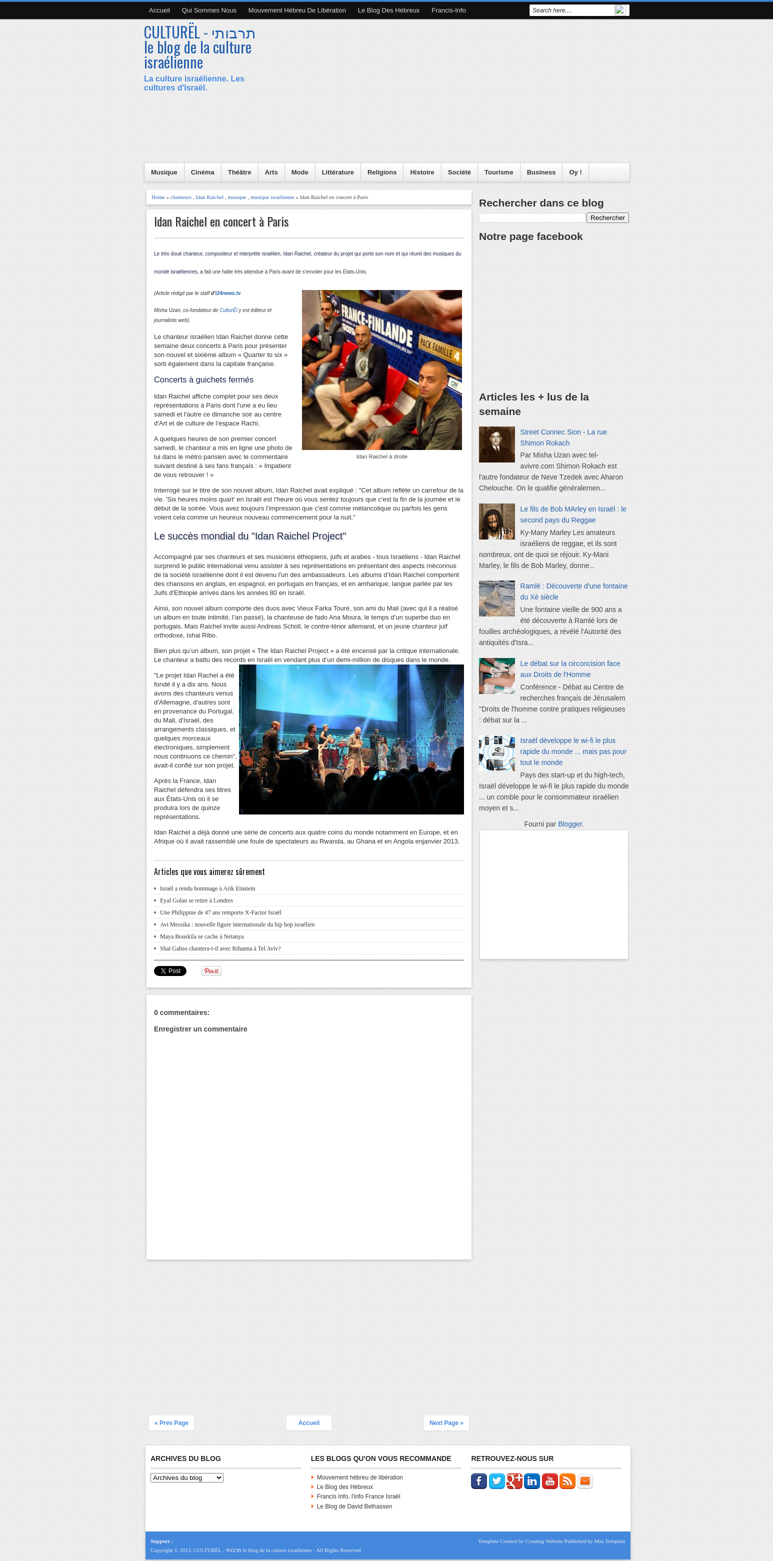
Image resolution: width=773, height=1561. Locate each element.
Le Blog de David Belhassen (354, 1506)
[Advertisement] (447, 92)
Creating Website (544, 1541)
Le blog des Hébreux (389, 10)
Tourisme (499, 172)
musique (237, 197)
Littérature (338, 172)
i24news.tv (227, 293)
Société (459, 172)
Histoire (422, 172)
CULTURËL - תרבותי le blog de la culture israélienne (200, 46)
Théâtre (240, 172)
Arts (271, 172)
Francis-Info (449, 10)
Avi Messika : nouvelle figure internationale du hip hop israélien (237, 924)
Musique (164, 172)
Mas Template (610, 1541)
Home (158, 197)
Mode (300, 172)
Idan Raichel (210, 197)
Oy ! (575, 172)
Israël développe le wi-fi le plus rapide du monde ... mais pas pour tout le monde (573, 751)
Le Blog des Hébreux (345, 1487)
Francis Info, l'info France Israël (358, 1496)
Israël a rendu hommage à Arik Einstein (208, 888)
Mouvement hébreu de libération (297, 10)
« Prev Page (171, 1423)
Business (541, 172)
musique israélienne (272, 197)
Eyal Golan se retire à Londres (196, 900)
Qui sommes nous (209, 10)
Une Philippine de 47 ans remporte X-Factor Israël (221, 912)
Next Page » (447, 1423)
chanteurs (181, 197)
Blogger (570, 824)
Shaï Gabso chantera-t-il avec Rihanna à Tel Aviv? (220, 948)
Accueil (159, 10)
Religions (382, 172)
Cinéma (202, 172)
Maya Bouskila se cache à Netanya (202, 936)
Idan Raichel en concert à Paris (221, 221)
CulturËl (229, 310)
